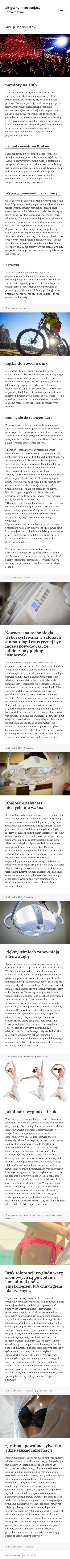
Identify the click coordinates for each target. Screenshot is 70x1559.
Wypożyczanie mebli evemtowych (33, 193)
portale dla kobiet (44, 1391)
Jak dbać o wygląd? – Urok (30, 1111)
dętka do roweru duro (27, 363)
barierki (12, 265)
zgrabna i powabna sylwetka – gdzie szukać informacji (34, 1448)
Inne (28, 308)
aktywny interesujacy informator (23, 9)
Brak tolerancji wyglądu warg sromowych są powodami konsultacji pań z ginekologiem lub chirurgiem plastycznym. (34, 1281)
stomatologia (42, 1056)
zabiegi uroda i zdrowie (45, 1215)
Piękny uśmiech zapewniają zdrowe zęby (32, 954)
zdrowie (29, 748)
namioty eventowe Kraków (27, 146)
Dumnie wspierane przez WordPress (20, 1555)
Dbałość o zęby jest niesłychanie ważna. (25, 805)
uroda (28, 1215)
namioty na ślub (21, 85)
